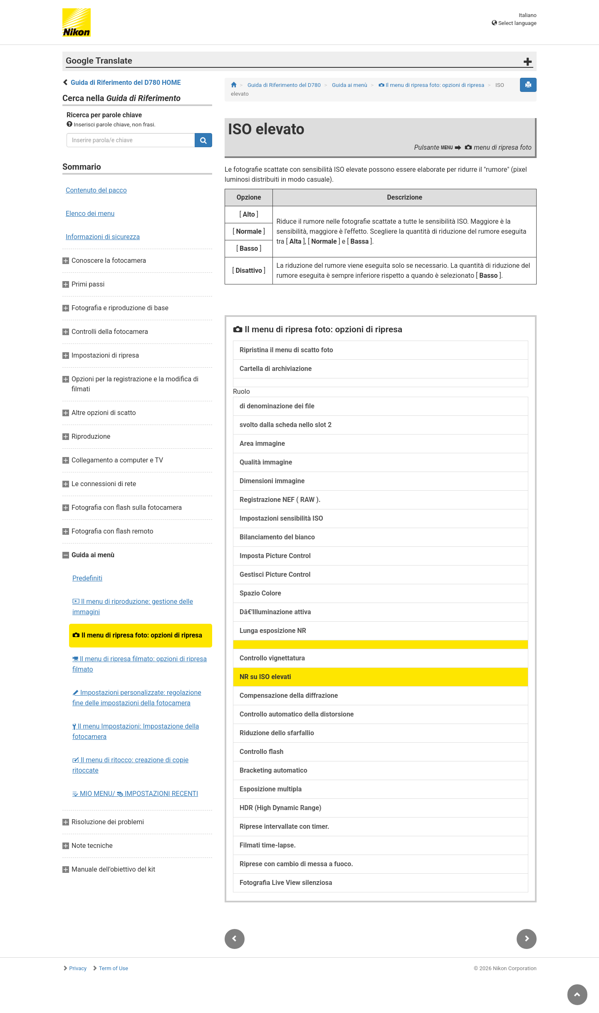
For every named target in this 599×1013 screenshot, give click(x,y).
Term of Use (113, 968)
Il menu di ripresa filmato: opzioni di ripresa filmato (139, 664)
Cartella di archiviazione (276, 369)
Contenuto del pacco (96, 190)
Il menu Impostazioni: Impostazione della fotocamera (135, 731)
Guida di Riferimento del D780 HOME (126, 82)
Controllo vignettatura (272, 658)
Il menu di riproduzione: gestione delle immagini (132, 607)
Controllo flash (262, 752)
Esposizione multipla (271, 789)
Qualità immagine (266, 462)
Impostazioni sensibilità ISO (281, 518)
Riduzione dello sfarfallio (277, 733)
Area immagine (262, 443)
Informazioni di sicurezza (103, 237)
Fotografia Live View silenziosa (286, 883)
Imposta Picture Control (275, 556)
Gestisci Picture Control (275, 574)
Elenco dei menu (90, 213)
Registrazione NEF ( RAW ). (280, 500)
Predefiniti (87, 578)
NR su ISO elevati (265, 677)
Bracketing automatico (273, 770)
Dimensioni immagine (272, 481)
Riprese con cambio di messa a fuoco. (296, 864)
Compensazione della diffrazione (289, 695)
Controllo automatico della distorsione (297, 714)
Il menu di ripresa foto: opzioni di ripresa (137, 635)
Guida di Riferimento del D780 (285, 85)
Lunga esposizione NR (273, 631)
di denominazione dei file (277, 406)
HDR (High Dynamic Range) (281, 808)
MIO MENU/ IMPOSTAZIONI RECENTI (135, 794)
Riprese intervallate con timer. (284, 826)
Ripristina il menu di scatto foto (286, 350)
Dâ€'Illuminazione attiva (275, 612)
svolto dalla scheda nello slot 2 (286, 425)
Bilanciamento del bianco (277, 537)
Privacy (78, 968)
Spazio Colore (260, 593)
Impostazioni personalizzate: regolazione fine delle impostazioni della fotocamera (136, 698)
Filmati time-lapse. (268, 845)
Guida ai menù (350, 85)
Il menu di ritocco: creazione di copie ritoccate (130, 765)
